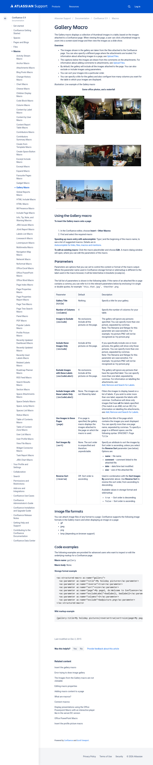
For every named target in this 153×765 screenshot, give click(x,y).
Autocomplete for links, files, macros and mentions (78, 245)
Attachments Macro (25, 68)
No (81, 649)
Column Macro (23, 105)
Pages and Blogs (21, 42)
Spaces (16, 38)
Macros (16, 51)
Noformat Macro (24, 264)
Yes (75, 649)
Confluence (68, 740)
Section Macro (23, 389)
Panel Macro (22, 316)
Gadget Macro (22, 183)
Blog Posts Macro (24, 72)
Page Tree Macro (24, 304)
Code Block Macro (24, 101)
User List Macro (23, 434)
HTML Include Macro (26, 199)
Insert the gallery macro (65, 667)
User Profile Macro (24, 439)
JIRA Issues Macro (25, 225)
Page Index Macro (24, 285)
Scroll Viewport (83, 740)
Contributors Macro (25, 132)
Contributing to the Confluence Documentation (21, 533)
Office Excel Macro (25, 268)
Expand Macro (23, 171)
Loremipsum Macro (25, 243)
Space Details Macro (25, 401)
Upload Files (112, 56)
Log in (137, 6)
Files (15, 47)
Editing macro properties (66, 686)
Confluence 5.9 (19, 17)
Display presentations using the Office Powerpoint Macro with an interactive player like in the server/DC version (75, 710)
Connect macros (62, 702)
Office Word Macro (25, 280)
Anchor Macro (22, 63)
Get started (18, 26)
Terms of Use (106, 756)
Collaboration (19, 472)
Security (119, 756)
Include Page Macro (25, 213)
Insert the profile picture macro (69, 723)
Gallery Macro (22, 187)
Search (129, 6)
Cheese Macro (23, 89)
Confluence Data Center (24, 540)
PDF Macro (21, 320)
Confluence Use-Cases (23, 496)
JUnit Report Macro (25, 229)
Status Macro (22, 415)
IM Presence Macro (25, 208)
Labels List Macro (24, 234)
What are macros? (63, 696)
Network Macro (23, 259)
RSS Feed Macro (24, 377)
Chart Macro (22, 84)
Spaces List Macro (24, 410)
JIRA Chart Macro (24, 460)
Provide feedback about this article (103, 649)
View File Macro (23, 443)
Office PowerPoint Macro (66, 718)
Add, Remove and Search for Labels (118, 385)
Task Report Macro (25, 455)
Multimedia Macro (24, 247)
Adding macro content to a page (69, 691)
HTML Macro (22, 204)
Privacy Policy (89, 756)
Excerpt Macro (23, 166)
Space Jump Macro (25, 406)
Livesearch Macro (24, 238)
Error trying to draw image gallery (70, 672)
